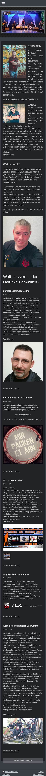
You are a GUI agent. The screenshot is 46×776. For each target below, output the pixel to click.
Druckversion (10, 772)
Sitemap (6, 774)
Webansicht (38, 774)
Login (41, 772)
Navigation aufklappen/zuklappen (23, 3)
